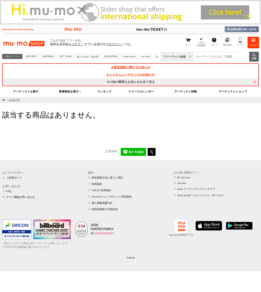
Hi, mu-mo (183, 177)
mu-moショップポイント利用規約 (112, 196)
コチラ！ (77, 44)
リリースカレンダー (141, 91)
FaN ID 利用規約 (101, 190)
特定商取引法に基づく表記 (107, 177)
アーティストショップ (233, 91)
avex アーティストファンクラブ (196, 189)
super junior (129, 56)
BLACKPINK (111, 56)
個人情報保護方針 (102, 203)
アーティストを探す (25, 91)
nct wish (145, 56)
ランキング (104, 91)
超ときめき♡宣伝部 (88, 56)
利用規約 (97, 184)
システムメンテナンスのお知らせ (130, 74)
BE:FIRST (31, 56)
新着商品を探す (69, 91)
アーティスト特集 (185, 91)
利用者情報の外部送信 (105, 209)
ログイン (115, 44)
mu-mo (181, 183)
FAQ (9, 191)
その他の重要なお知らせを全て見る (130, 82)
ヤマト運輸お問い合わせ (20, 197)
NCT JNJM (66, 56)
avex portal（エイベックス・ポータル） (201, 195)
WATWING (48, 56)
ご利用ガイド (14, 177)
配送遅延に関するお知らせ (130, 67)
